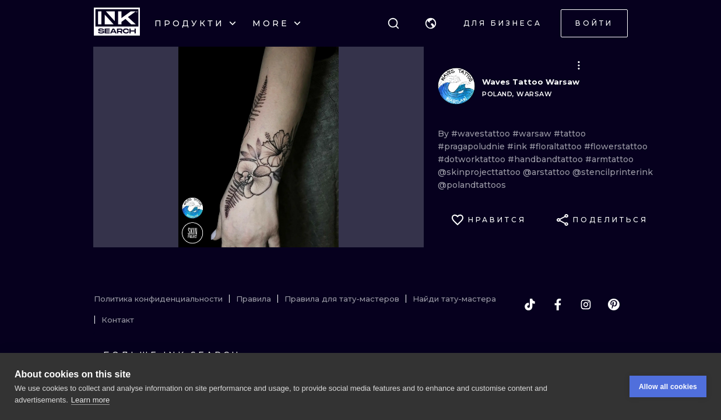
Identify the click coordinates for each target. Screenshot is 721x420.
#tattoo (570, 133)
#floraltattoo (556, 146)
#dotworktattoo (473, 159)
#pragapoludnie (472, 146)
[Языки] (431, 23)
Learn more (90, 400)
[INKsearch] (116, 23)
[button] (431, 23)
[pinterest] (614, 304)
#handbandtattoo (546, 159)
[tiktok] (530, 304)
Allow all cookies (668, 387)
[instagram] (586, 304)
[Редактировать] (579, 65)
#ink (518, 146)
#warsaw (533, 133)
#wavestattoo (481, 133)
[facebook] (558, 304)
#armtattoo (609, 159)
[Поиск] (393, 23)
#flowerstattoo (616, 146)
